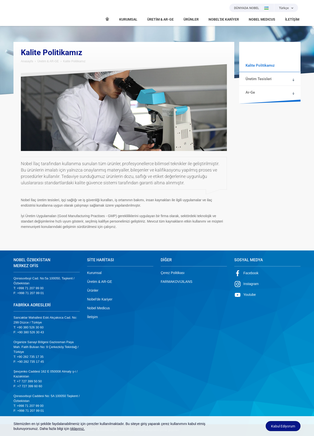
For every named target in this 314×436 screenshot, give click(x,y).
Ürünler (92, 290)
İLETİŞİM (292, 19)
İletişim (92, 317)
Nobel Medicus (98, 308)
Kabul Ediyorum (283, 426)
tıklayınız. (77, 429)
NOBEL (20, 13)
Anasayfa (27, 61)
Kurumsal (94, 273)
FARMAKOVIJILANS (176, 282)
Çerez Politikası (172, 273)
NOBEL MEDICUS (262, 19)
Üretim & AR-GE (48, 61)
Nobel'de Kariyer (99, 299)
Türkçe (284, 8)
